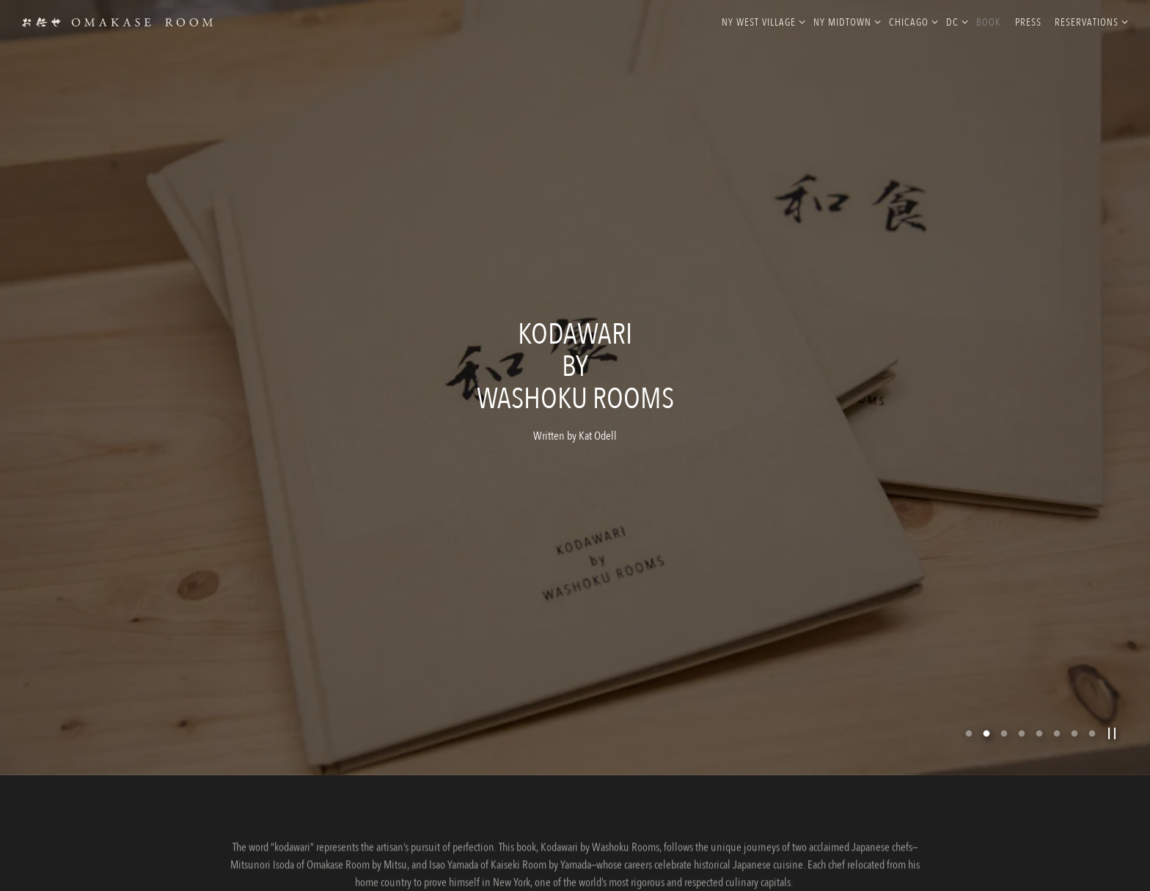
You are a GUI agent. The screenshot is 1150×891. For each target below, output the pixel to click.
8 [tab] (1092, 706)
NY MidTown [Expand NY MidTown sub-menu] (844, 21)
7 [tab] (1074, 706)
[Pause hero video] (1112, 706)
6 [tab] (1057, 706)
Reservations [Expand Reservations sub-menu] (1089, 21)
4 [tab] (1021, 706)
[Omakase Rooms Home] (117, 21)
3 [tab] (1004, 706)
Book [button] (988, 22)
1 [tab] (969, 706)
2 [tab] (986, 706)
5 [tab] (1039, 706)
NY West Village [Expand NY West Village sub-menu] (761, 21)
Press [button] (1028, 22)
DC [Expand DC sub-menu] (954, 21)
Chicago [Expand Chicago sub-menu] (911, 21)
